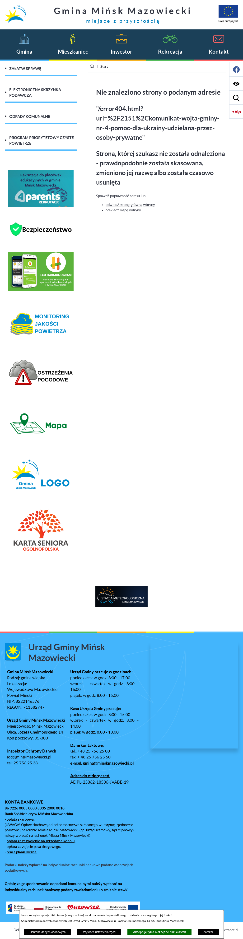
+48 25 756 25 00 (94, 751)
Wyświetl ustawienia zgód (99, 932)
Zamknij (208, 932)
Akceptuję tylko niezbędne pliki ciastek (159, 932)
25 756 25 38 (26, 763)
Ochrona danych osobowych (47, 932)
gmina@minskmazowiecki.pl (108, 763)
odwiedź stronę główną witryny (130, 205)
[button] (3, 596)
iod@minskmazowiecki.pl (29, 757)
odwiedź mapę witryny (123, 210)
